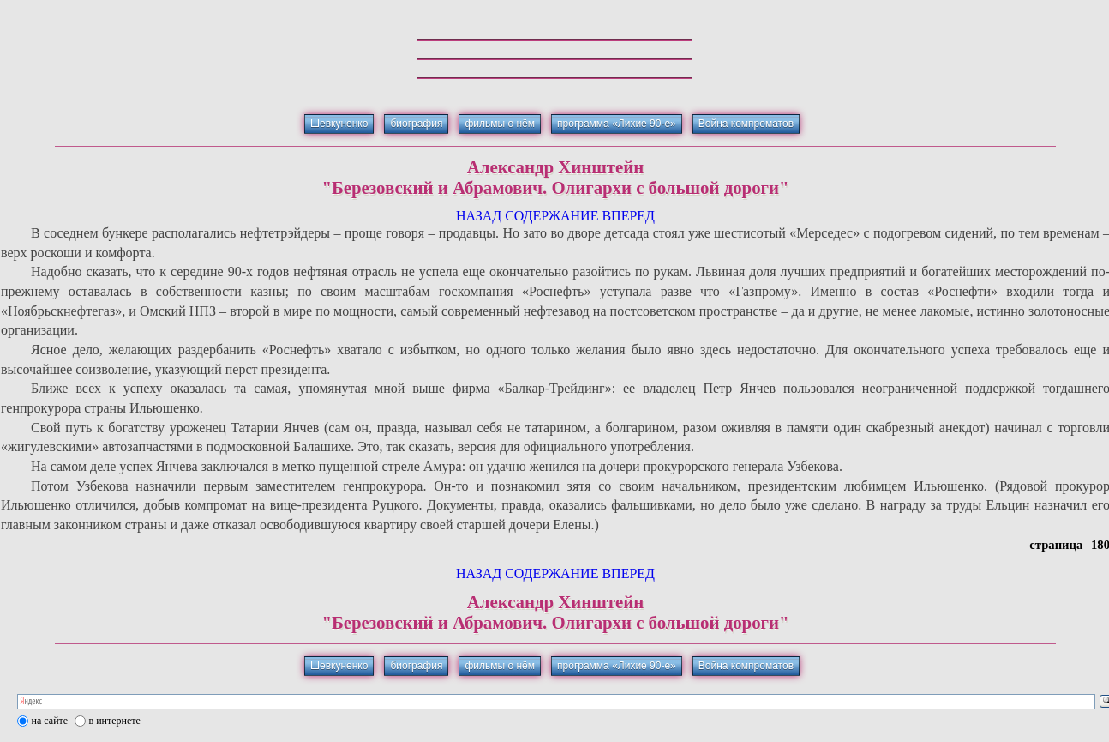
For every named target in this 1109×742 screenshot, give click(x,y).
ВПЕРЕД (628, 215)
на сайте (50, 721)
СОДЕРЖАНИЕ (551, 215)
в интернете (115, 721)
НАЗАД (478, 215)
